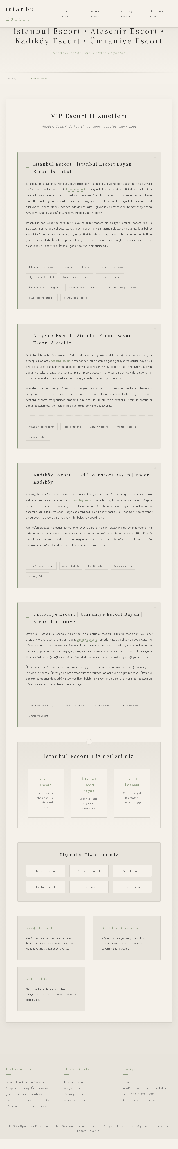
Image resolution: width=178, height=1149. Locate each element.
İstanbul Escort (68, 13)
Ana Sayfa (12, 78)
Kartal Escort (45, 897)
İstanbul (22, 13)
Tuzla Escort (89, 897)
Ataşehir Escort (97, 13)
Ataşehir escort (61, 362)
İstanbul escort (80, 190)
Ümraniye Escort (157, 13)
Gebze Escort (132, 897)
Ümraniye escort (86, 643)
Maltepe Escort (46, 881)
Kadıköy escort (83, 503)
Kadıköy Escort (127, 13)
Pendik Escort (132, 881)
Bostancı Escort (89, 881)
